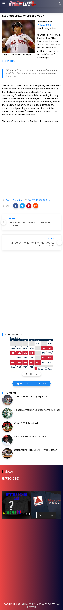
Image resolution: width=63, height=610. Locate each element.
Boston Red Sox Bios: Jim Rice (30, 429)
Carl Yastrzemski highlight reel (31, 389)
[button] (15, 198)
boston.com (8, 53)
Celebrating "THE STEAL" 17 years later (35, 442)
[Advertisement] (31, 154)
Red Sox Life (29, 596)
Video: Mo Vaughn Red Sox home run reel (37, 402)
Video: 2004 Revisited (26, 416)
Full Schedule (31, 366)
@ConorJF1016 (44, 17)
